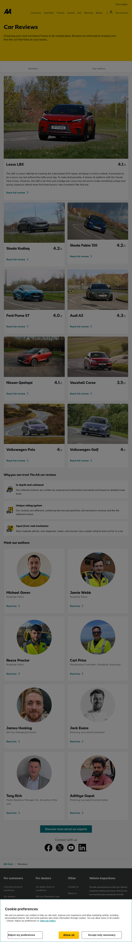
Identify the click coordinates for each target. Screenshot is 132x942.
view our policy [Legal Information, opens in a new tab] (48, 921)
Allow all (69, 935)
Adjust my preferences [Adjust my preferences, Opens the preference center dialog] (21, 935)
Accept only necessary (101, 935)
